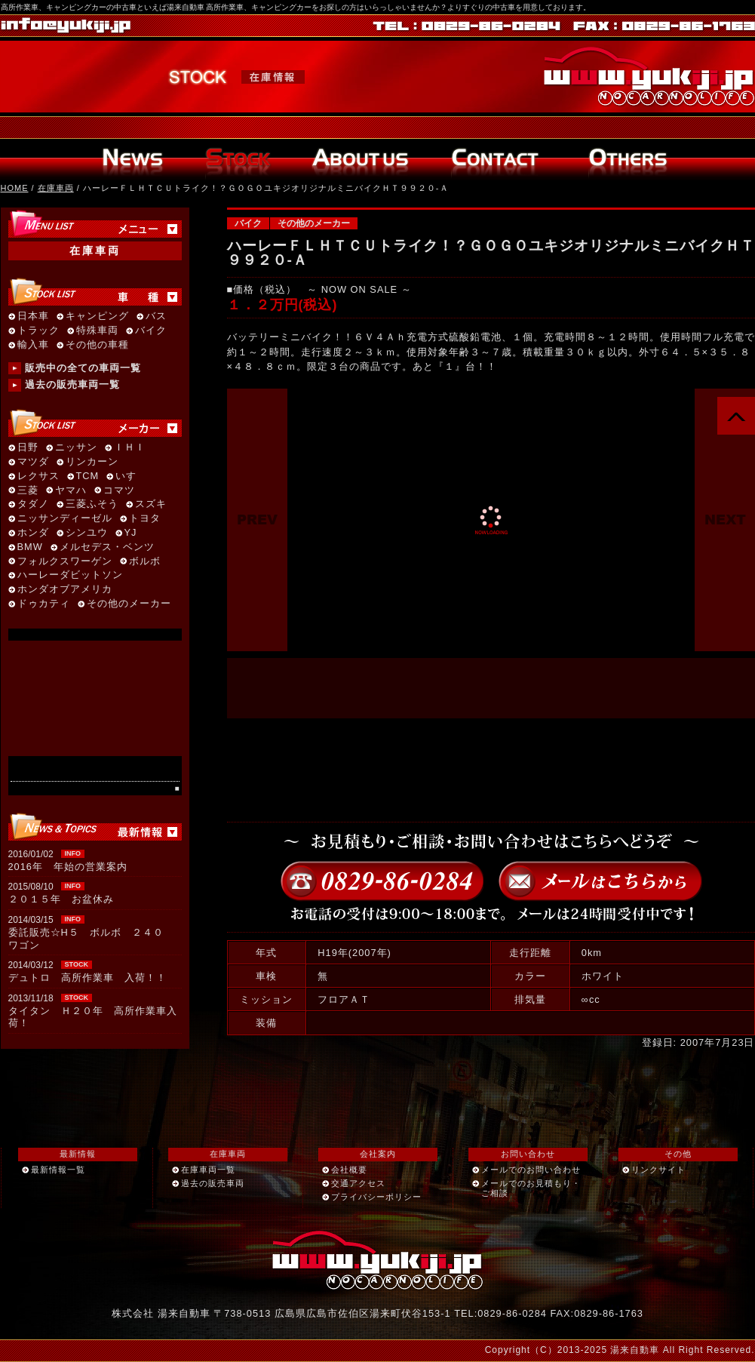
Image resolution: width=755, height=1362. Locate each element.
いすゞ (131, 476)
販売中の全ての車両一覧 (83, 368)
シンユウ (87, 533)
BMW (30, 547)
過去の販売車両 (212, 1183)
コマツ (119, 491)
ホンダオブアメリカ (64, 590)
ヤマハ (71, 491)
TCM (88, 476)
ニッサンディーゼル (64, 519)
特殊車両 (97, 331)
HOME (15, 187)
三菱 (27, 491)
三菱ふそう (92, 504)
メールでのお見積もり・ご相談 (531, 1188)
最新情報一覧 (58, 1169)
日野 (27, 448)
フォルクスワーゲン (64, 562)
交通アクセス (358, 1183)
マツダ (33, 462)
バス (156, 316)
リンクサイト (658, 1169)
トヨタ (145, 519)
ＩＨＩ (130, 448)
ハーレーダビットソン (70, 575)
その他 (678, 1153)
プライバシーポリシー (376, 1196)
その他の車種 (97, 345)
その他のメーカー (314, 223)
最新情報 (78, 1153)
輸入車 (33, 345)
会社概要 (349, 1169)
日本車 (33, 316)
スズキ (151, 504)
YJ (130, 533)
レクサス (38, 476)
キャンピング (97, 316)
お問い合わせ (528, 1153)
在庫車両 (56, 187)
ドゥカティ (43, 604)
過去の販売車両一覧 (72, 384)
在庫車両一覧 (208, 1169)
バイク (248, 223)
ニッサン (76, 448)
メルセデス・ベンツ (107, 547)
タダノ (33, 504)
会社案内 (378, 1153)
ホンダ (33, 533)
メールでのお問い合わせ (531, 1169)
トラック (38, 331)
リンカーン (92, 462)
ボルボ (145, 562)
